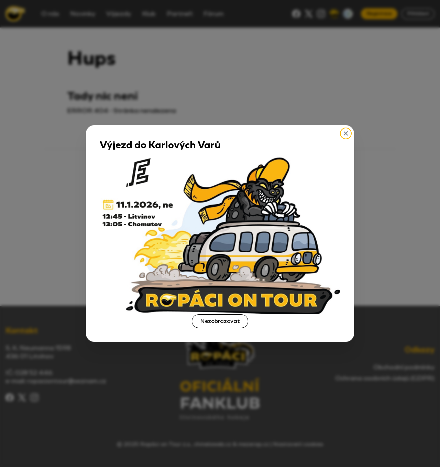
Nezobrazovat (220, 321)
